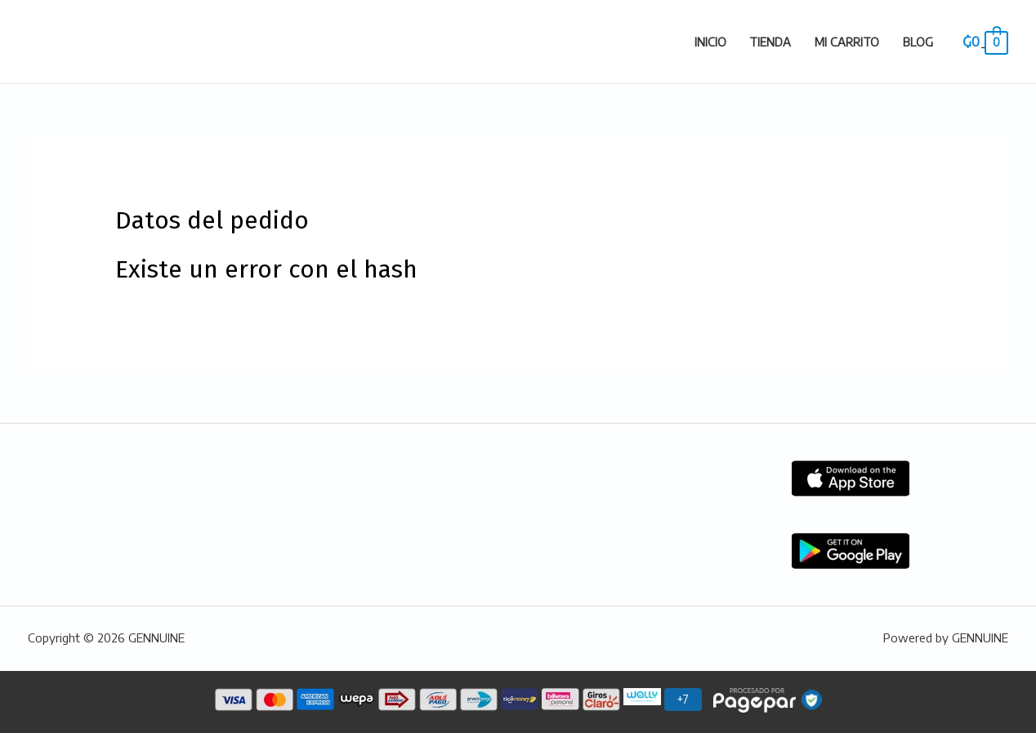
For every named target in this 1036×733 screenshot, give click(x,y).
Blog (918, 41)
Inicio (710, 41)
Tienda (770, 41)
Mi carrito (847, 41)
